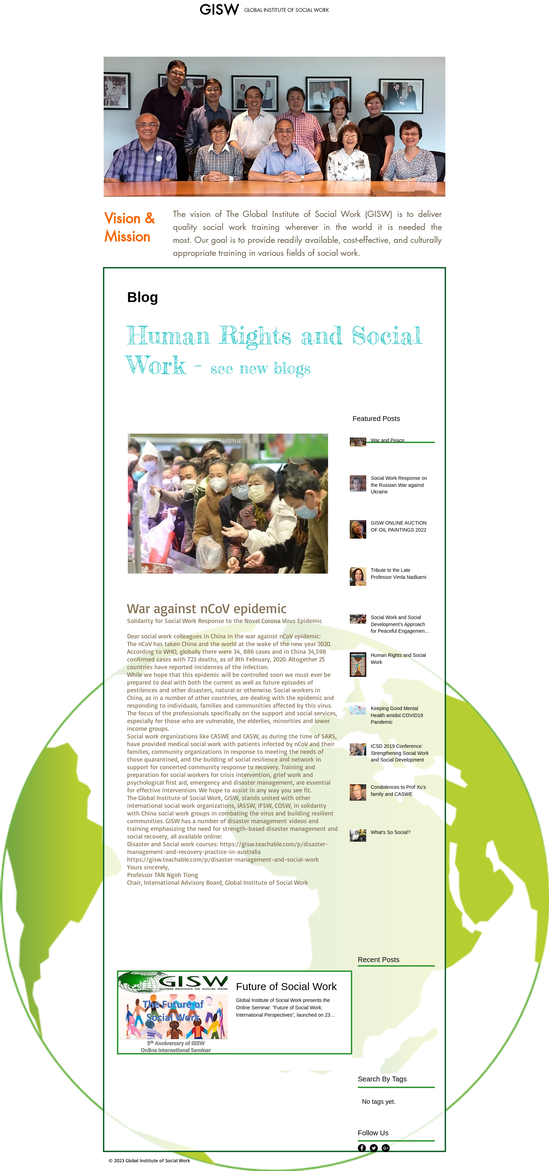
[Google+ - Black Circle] (386, 1148)
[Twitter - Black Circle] (374, 1148)
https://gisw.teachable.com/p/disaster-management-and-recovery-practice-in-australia (227, 847)
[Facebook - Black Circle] (362, 1148)
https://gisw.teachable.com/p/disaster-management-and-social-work (223, 859)
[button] (274, 127)
